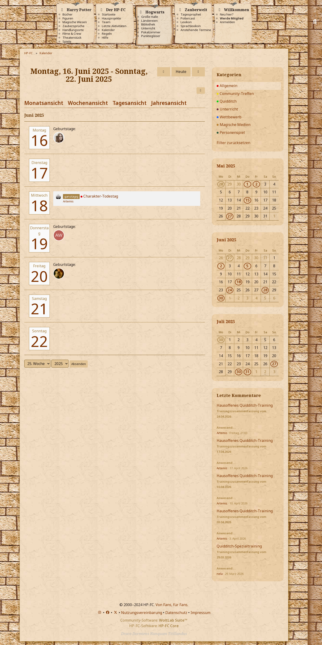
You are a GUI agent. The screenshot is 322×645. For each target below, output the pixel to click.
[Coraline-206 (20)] (58, 273)
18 (39, 205)
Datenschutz (176, 612)
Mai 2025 (226, 166)
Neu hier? (227, 14)
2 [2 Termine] (256, 184)
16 (39, 140)
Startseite (109, 14)
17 (39, 173)
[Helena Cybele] (58, 137)
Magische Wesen (75, 22)
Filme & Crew (72, 34)
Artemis (68, 201)
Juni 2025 (226, 239)
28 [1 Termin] (221, 184)
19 (39, 243)
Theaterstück (72, 38)
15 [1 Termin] (247, 200)
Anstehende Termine (196, 30)
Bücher (67, 14)
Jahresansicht (169, 103)
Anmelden (227, 22)
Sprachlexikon (191, 26)
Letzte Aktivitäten (114, 26)
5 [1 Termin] (247, 265)
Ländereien (149, 21)
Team (106, 22)
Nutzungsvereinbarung (141, 612)
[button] (201, 90)
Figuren (68, 18)
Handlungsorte (73, 30)
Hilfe (105, 38)
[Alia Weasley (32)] (58, 235)
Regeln (107, 34)
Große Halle (149, 17)
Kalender (108, 30)
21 (39, 309)
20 (39, 276)
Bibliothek (148, 24)
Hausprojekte (111, 18)
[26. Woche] (198, 71)
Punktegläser (150, 36)
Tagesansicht (130, 103)
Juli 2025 (226, 321)
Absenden (78, 364)
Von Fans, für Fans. (172, 604)
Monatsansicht (43, 103)
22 (39, 341)
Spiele (67, 42)
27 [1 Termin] (230, 216)
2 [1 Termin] (221, 265)
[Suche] (314, 21)
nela (220, 574)
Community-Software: (153, 620)
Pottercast (188, 18)
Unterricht (148, 28)
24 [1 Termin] (230, 290)
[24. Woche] (163, 71)
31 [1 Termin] (247, 371)
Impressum (200, 612)
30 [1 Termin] (221, 298)
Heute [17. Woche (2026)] (181, 71)
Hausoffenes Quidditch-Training (245, 405)
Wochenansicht (88, 103)
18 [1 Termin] (239, 281)
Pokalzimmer (150, 32)
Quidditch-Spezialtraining (239, 546)
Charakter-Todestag (100, 196)
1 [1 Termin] (247, 184)
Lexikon (186, 22)
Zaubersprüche (73, 26)
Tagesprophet (191, 14)
